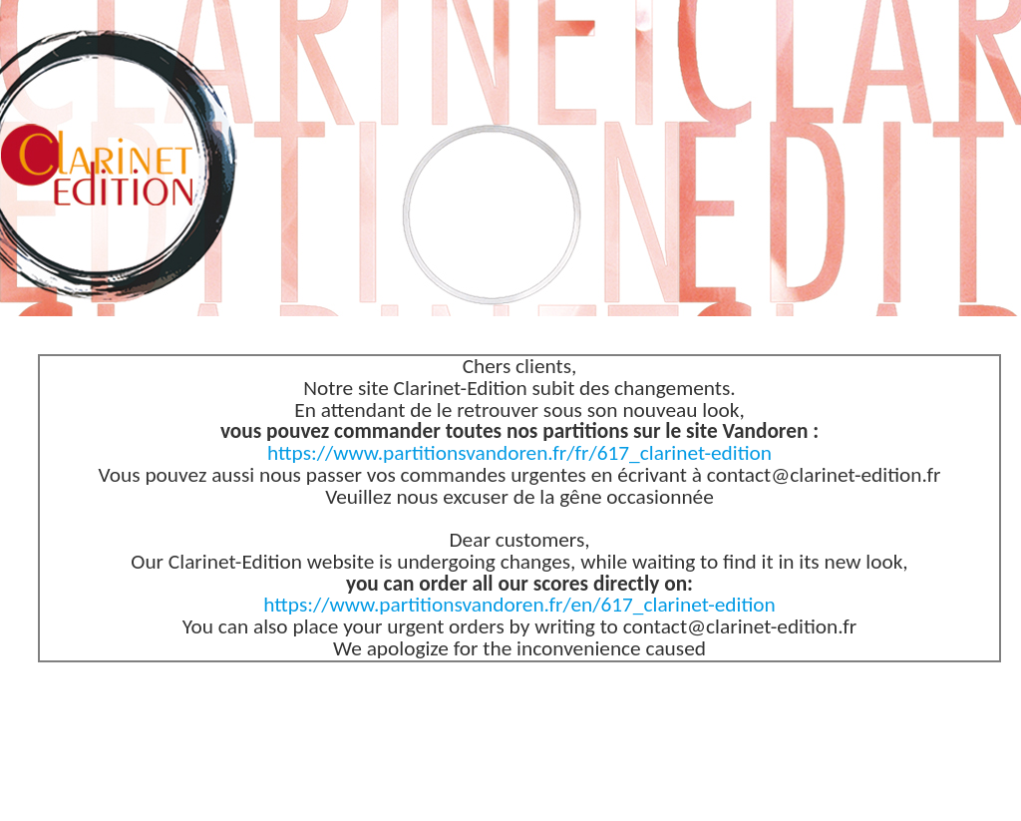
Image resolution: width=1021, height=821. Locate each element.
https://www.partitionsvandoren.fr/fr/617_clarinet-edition (519, 453)
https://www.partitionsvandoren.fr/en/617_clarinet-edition (519, 604)
